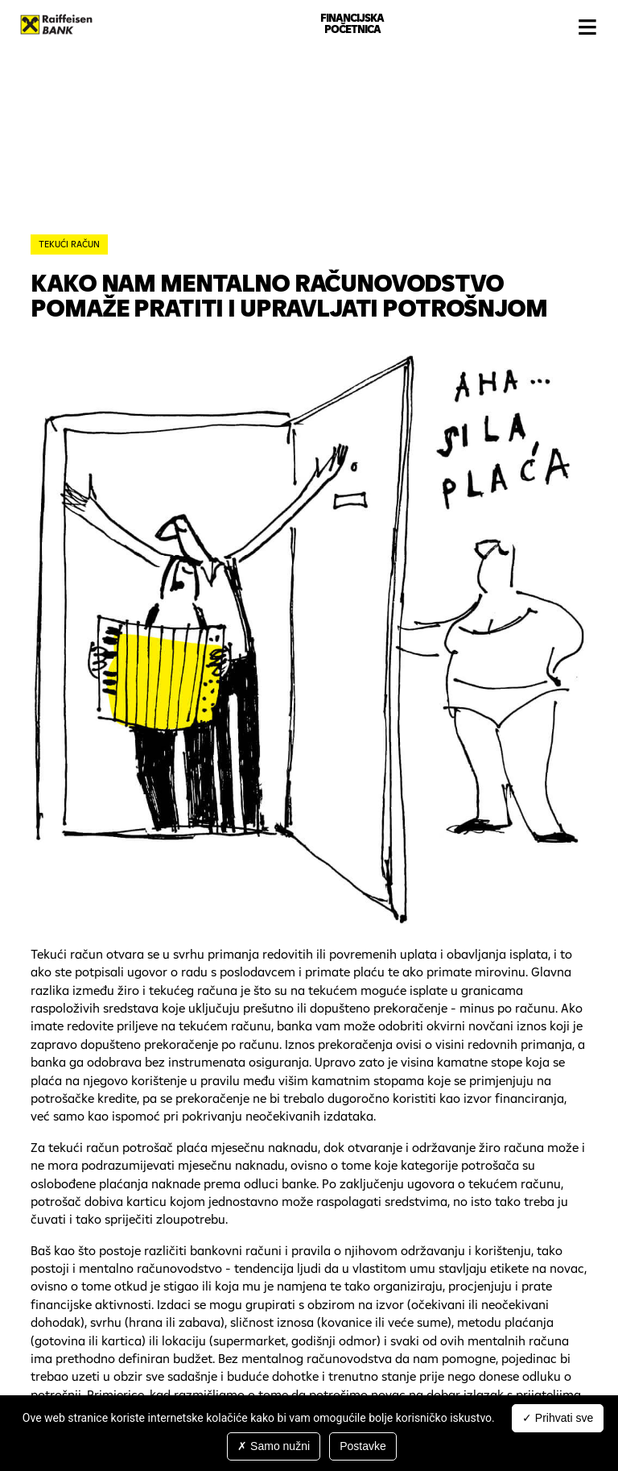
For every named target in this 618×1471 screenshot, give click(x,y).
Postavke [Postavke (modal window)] (363, 1446)
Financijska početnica (352, 23)
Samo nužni (273, 1446)
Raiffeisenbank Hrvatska (56, 24)
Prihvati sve (557, 1417)
